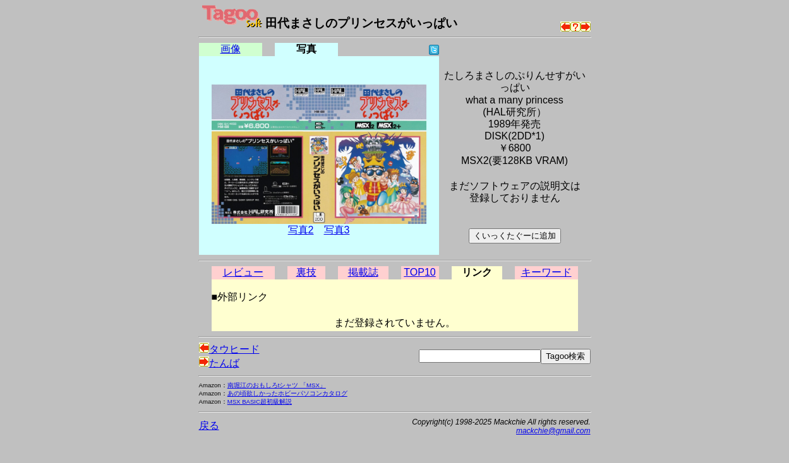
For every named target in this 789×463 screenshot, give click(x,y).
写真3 (337, 230)
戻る (209, 425)
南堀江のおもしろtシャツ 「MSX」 (276, 385)
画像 (230, 49)
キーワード (546, 272)
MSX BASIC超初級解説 (259, 401)
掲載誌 (363, 272)
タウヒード (229, 349)
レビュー (243, 272)
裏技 (306, 272)
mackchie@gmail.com (553, 430)
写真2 (301, 230)
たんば (219, 363)
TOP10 (419, 272)
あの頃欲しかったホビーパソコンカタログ (287, 393)
